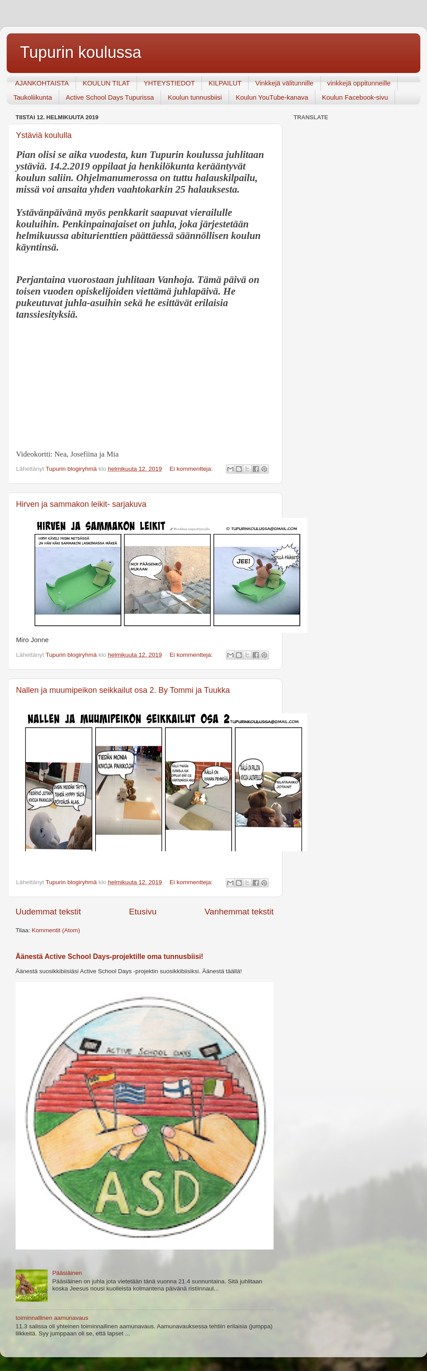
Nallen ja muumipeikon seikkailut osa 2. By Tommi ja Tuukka (123, 690)
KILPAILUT (225, 83)
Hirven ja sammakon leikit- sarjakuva (81, 504)
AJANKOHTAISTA (42, 83)
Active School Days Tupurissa (110, 97)
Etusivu (143, 911)
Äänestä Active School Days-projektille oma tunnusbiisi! (109, 956)
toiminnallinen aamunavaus (52, 1317)
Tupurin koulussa (80, 52)
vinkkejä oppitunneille (359, 83)
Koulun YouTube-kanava (272, 97)
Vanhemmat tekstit (239, 911)
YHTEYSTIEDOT (169, 83)
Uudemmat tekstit (48, 911)
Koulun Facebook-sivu (355, 97)
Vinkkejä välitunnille (284, 83)
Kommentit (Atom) (56, 930)
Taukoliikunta (32, 97)
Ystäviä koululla (44, 135)
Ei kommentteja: (191, 468)
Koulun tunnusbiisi (195, 97)
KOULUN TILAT (106, 83)
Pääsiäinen (67, 1273)
